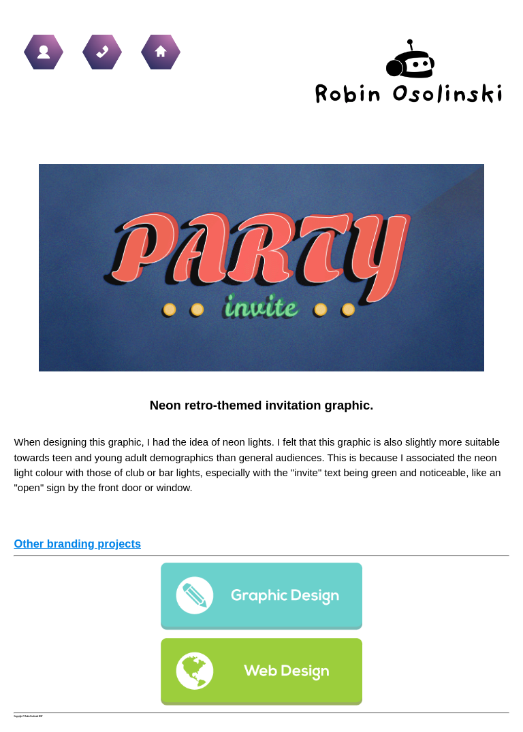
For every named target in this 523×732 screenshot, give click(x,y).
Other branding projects (77, 543)
